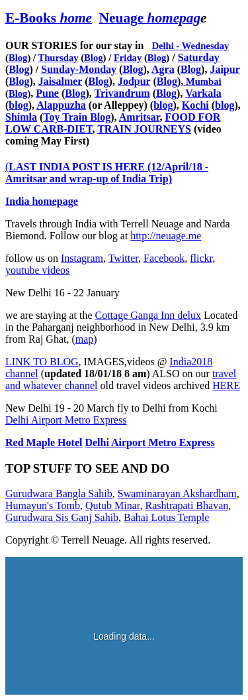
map (84, 339)
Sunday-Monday (78, 69)
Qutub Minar (112, 505)
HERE (226, 385)
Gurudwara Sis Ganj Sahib (61, 517)
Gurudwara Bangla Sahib (58, 493)
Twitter (123, 258)
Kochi (195, 105)
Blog (18, 57)
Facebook (164, 258)
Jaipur (224, 69)
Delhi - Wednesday (190, 45)
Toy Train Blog (76, 117)
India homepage (41, 201)
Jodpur (134, 81)
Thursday (58, 57)
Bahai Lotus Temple (166, 517)
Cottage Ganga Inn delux (148, 315)
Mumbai (202, 81)
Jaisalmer (60, 81)
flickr (201, 258)
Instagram (82, 258)
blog (18, 105)
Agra (163, 69)
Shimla (21, 117)
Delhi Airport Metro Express (66, 420)
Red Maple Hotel (43, 442)
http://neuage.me (165, 235)
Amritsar (139, 117)
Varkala (203, 93)
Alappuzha (61, 105)
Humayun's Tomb (42, 505)
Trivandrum (121, 93)
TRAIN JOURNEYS (144, 129)
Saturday (199, 57)
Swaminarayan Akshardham (177, 493)
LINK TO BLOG (42, 361)
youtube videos (37, 270)
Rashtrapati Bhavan (187, 505)
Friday (128, 57)
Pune (47, 93)
